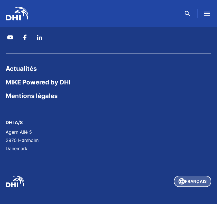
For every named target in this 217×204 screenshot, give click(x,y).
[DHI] (57, 181)
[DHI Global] (17, 13)
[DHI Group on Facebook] (24, 37)
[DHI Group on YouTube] (10, 37)
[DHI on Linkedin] (39, 37)
